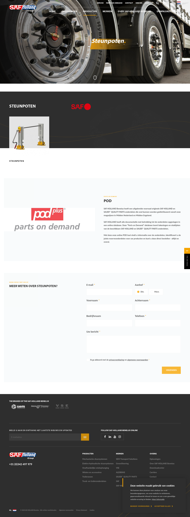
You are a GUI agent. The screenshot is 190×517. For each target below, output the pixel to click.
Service (100, 3)
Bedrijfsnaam (93, 316)
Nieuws (139, 3)
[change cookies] (141, 506)
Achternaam (141, 300)
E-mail (89, 284)
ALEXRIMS (120, 472)
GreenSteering (122, 463)
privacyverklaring (116, 360)
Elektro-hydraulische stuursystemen (98, 463)
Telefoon (139, 316)
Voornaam (92, 300)
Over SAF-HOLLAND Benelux (134, 11)
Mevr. (156, 291)
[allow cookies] (164, 506)
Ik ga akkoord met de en (120, 360)
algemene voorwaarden (137, 360)
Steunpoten (16, 161)
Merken (107, 11)
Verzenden (171, 370)
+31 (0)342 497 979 (20, 464)
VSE (117, 468)
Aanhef (139, 284)
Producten (90, 11)
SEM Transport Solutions (126, 459)
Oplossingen (69, 11)
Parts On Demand (114, 3)
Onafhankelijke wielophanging (95, 468)
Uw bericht (92, 331)
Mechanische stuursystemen (94, 459)
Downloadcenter (168, 11)
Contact (129, 3)
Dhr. (142, 291)
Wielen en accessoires (92, 472)
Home (52, 11)
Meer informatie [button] (158, 499)
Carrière (149, 3)
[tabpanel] (95, 42)
